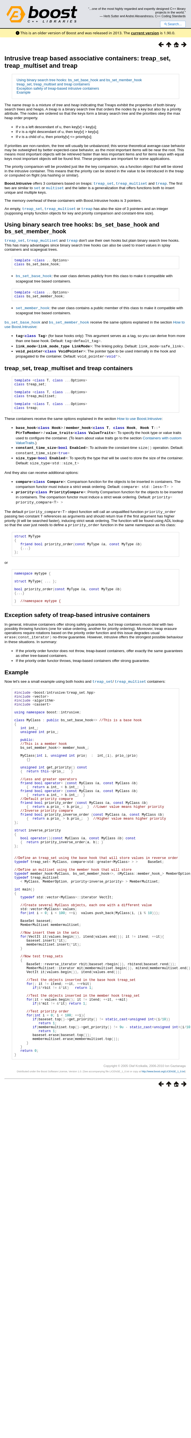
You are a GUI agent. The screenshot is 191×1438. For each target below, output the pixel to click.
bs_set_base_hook (34, 276)
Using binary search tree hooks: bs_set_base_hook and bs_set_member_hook (79, 80)
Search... (173, 24)
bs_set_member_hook (69, 323)
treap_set (104, 183)
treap (161, 183)
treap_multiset (131, 183)
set (37, 187)
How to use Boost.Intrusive (139, 425)
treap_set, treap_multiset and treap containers (53, 84)
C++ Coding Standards (170, 16)
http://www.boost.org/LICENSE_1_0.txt (163, 1163)
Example (24, 92)
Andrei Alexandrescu (139, 16)
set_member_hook (32, 309)
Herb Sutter (111, 16)
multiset (55, 187)
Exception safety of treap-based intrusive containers (58, 88)
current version (145, 32)
